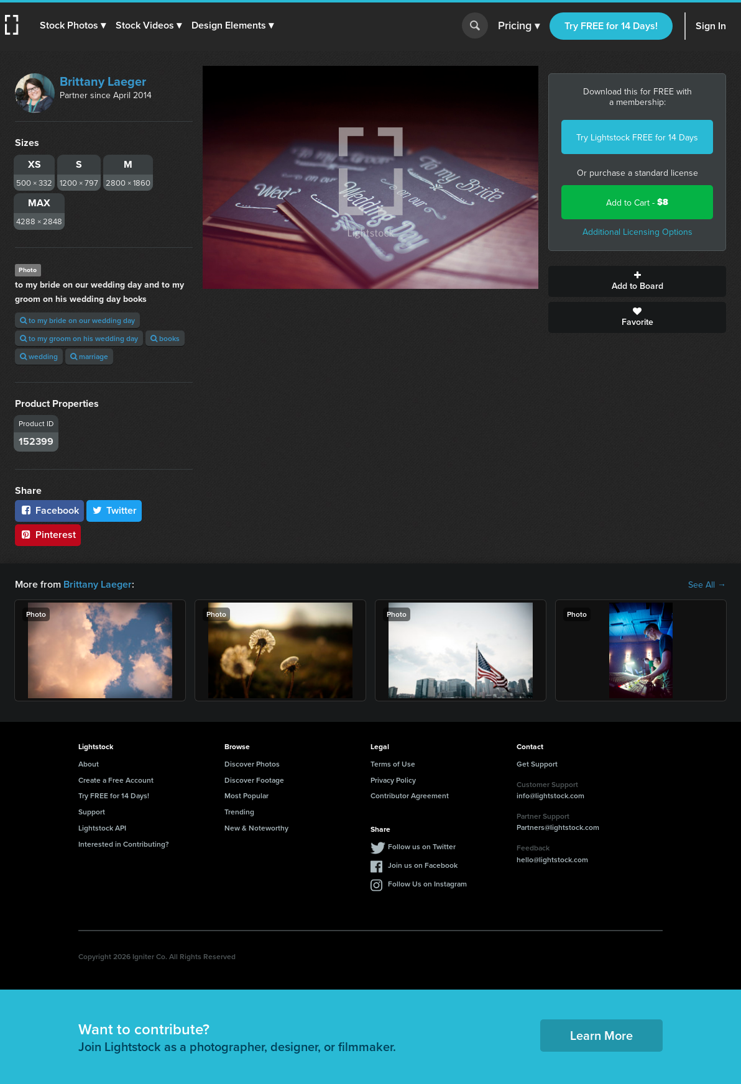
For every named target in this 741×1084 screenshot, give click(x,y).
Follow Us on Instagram (427, 883)
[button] (73, 25)
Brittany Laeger (103, 81)
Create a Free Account (116, 780)
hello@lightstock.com (552, 859)
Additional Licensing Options (637, 231)
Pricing (519, 26)
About (88, 763)
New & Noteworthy (256, 827)
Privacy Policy (393, 780)
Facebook (49, 510)
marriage (89, 356)
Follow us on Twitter (422, 846)
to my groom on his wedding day (79, 338)
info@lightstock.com (550, 795)
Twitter (114, 510)
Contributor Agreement (409, 795)
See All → (707, 584)
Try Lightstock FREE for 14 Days (637, 137)
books (165, 338)
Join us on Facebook (423, 865)
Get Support (537, 763)
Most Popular (246, 795)
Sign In (711, 26)
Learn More (601, 1035)
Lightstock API (102, 827)
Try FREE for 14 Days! (611, 26)
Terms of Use (392, 763)
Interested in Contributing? (123, 844)
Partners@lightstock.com (558, 827)
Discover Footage (254, 780)
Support (91, 811)
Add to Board (637, 281)
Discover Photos (252, 763)
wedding (39, 356)
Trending (239, 811)
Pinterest (48, 534)
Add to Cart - (637, 202)
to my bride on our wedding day (77, 320)
